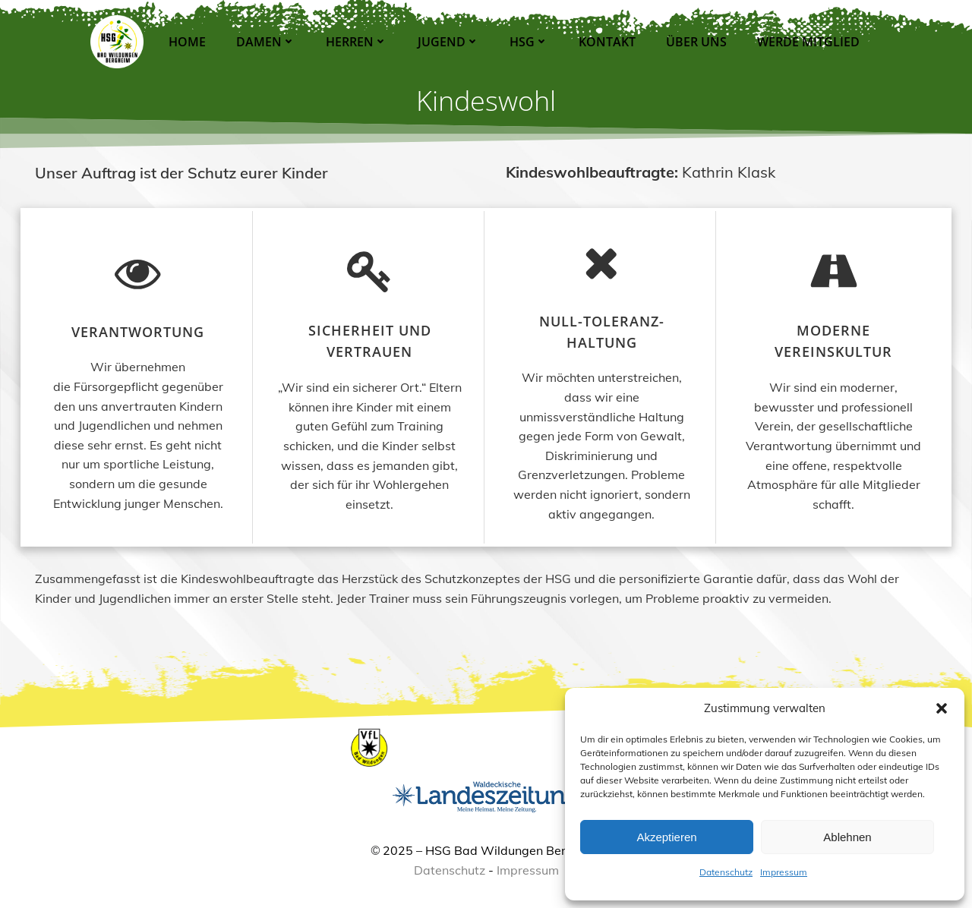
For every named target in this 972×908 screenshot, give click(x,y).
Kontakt (605, 41)
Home (185, 41)
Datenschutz (726, 872)
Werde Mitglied (807, 41)
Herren (355, 41)
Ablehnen (847, 837)
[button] (941, 708)
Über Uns (694, 41)
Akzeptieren (666, 837)
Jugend (447, 41)
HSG (527, 41)
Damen (264, 41)
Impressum (783, 872)
